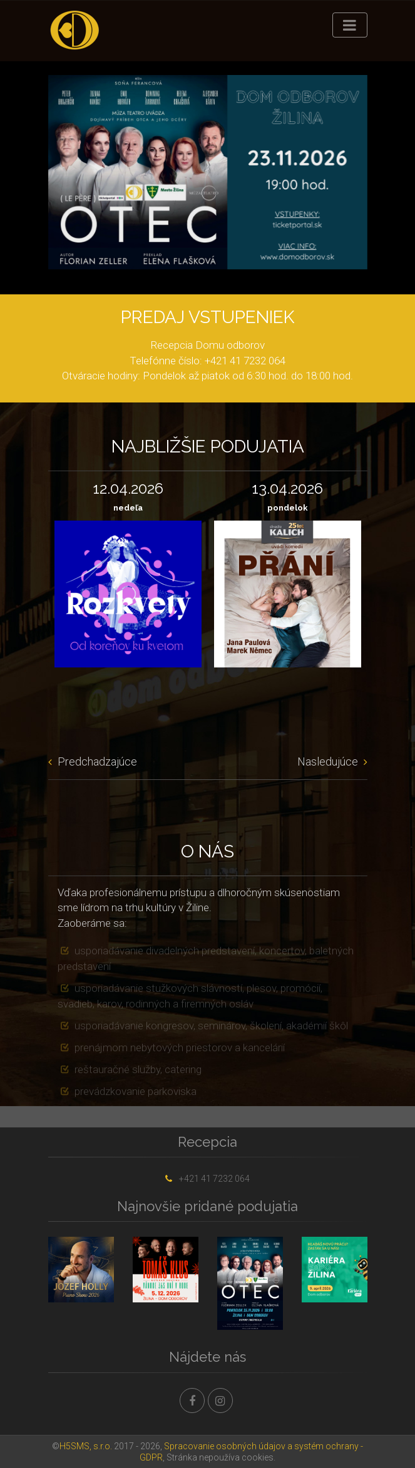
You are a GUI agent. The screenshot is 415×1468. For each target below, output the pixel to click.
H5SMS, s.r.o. (85, 1446)
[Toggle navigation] (349, 24)
